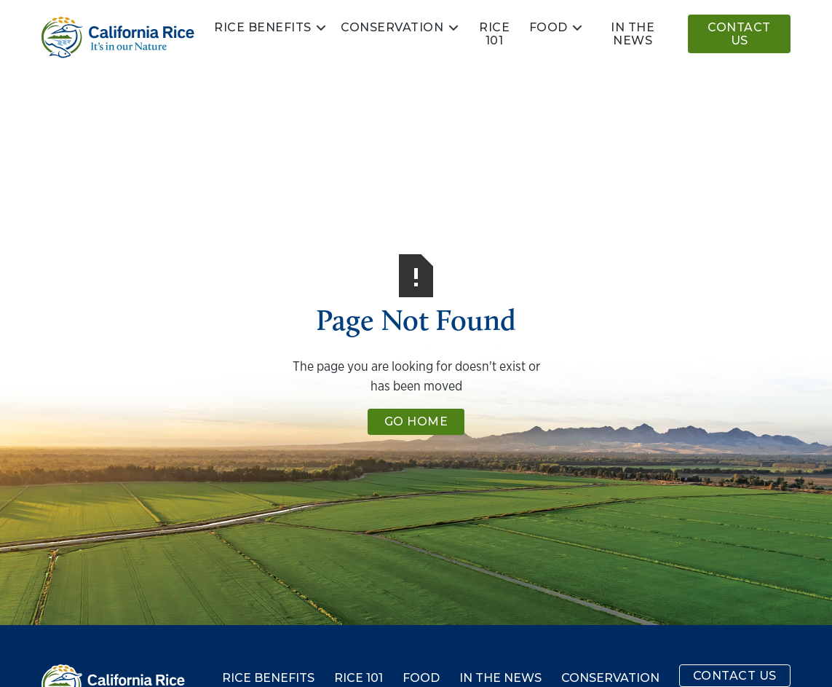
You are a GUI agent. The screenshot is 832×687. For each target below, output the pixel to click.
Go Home (416, 421)
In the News (500, 678)
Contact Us (739, 33)
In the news (632, 33)
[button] (271, 27)
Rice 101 (494, 33)
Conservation (392, 27)
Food (548, 27)
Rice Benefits (263, 27)
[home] (117, 37)
